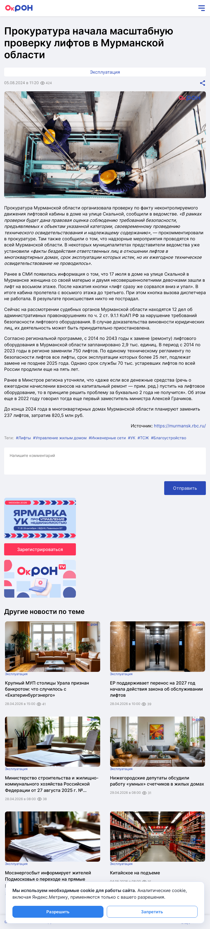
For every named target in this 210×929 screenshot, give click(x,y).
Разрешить (58, 911)
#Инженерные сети (107, 438)
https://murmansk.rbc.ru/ (180, 425)
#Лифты (23, 438)
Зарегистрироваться (40, 549)
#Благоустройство (168, 438)
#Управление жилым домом (60, 438)
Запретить (152, 911)
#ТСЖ (143, 438)
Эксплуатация (105, 72)
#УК (131, 438)
